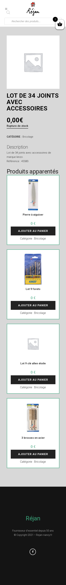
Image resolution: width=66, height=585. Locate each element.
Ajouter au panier (33, 231)
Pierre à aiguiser (33, 214)
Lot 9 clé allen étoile (33, 363)
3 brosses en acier (33, 437)
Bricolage (28, 136)
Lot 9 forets (33, 289)
